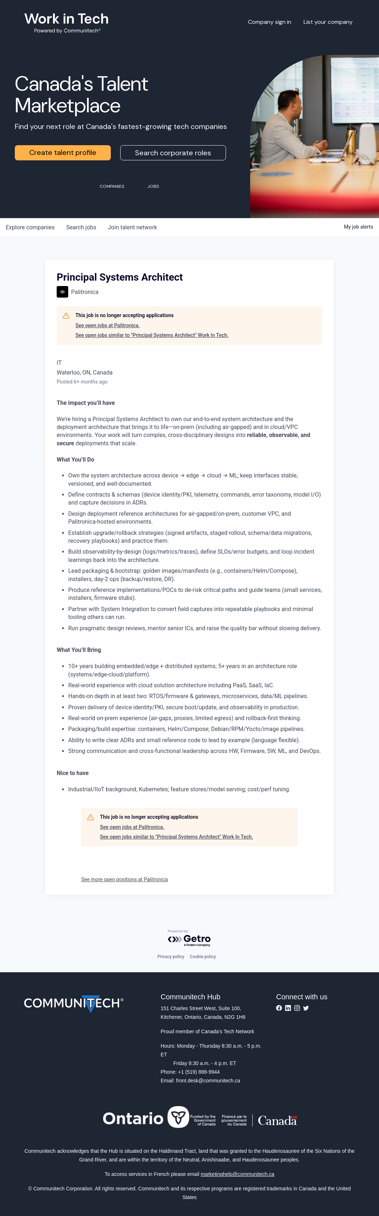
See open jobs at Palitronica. (107, 325)
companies (30, 227)
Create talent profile (62, 152)
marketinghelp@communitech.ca (237, 1174)
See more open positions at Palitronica (124, 879)
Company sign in (269, 22)
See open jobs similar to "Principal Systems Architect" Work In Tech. (151, 335)
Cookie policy (203, 956)
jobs (81, 227)
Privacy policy (170, 956)
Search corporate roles (173, 152)
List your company (328, 22)
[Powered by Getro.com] (189, 938)
